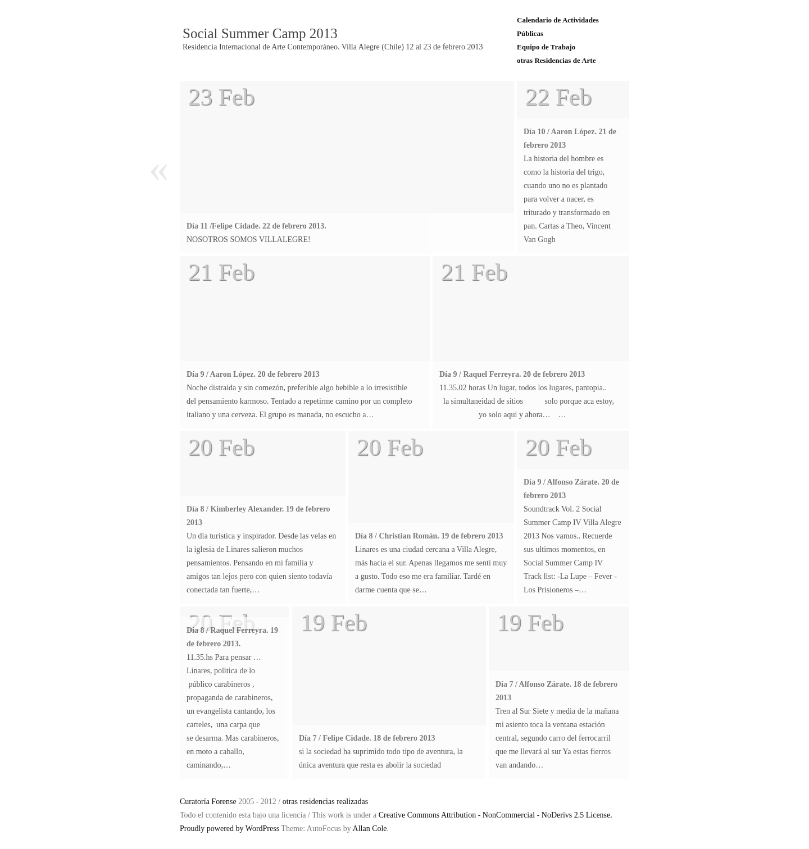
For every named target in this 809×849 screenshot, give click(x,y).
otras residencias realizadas (325, 801)
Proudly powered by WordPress (229, 828)
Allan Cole (370, 828)
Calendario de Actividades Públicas (558, 27)
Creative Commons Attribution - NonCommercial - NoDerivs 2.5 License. (495, 815)
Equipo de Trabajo (546, 47)
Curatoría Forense (208, 801)
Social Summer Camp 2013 (260, 33)
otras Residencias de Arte (556, 60)
